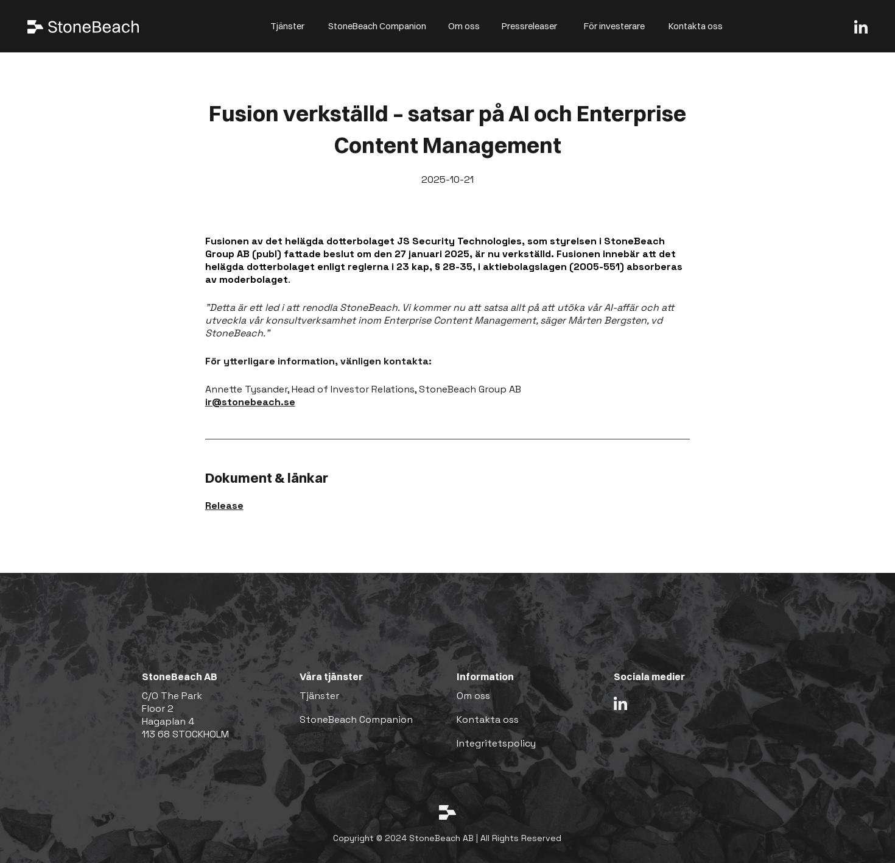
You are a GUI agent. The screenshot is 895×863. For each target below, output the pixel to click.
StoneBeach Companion (377, 26)
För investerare (614, 26)
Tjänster (287, 26)
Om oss (464, 26)
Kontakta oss (696, 26)
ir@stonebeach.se (250, 402)
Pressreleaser (529, 26)
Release (224, 505)
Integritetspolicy (496, 743)
